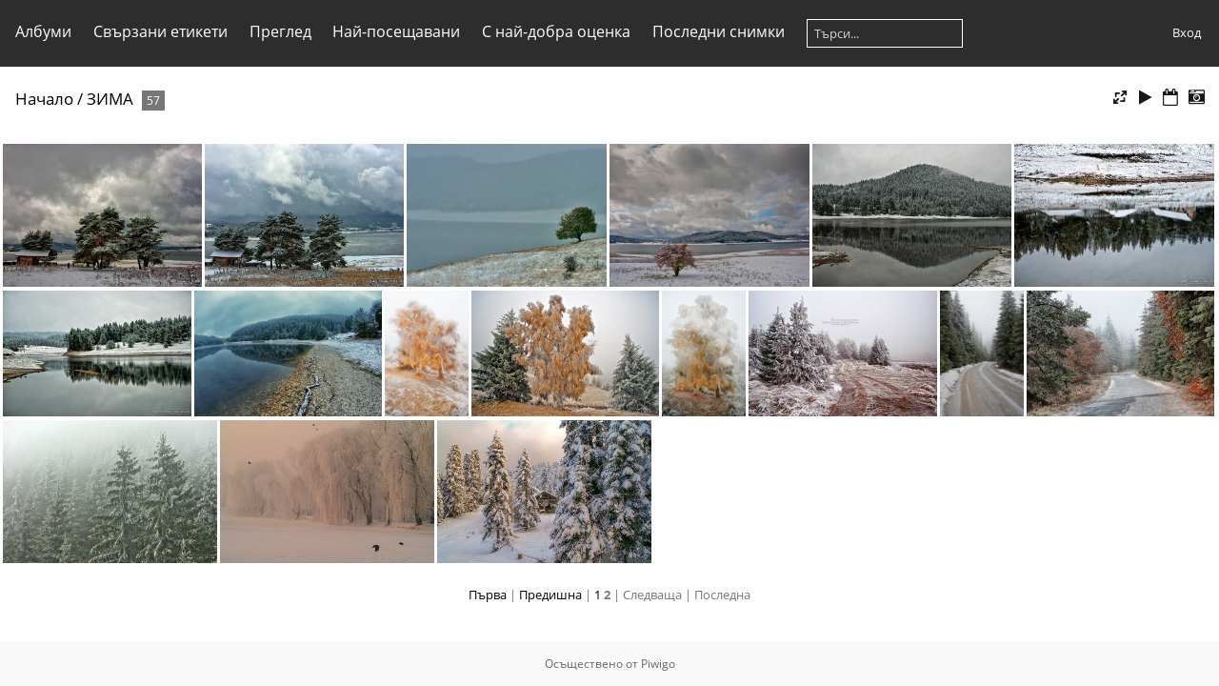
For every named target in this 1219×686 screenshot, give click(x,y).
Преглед (280, 31)
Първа (488, 594)
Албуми (43, 31)
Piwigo (658, 664)
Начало (44, 99)
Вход (1186, 32)
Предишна (550, 594)
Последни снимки (718, 31)
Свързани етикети (160, 31)
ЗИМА (110, 99)
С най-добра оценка (556, 31)
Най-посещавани (396, 31)
